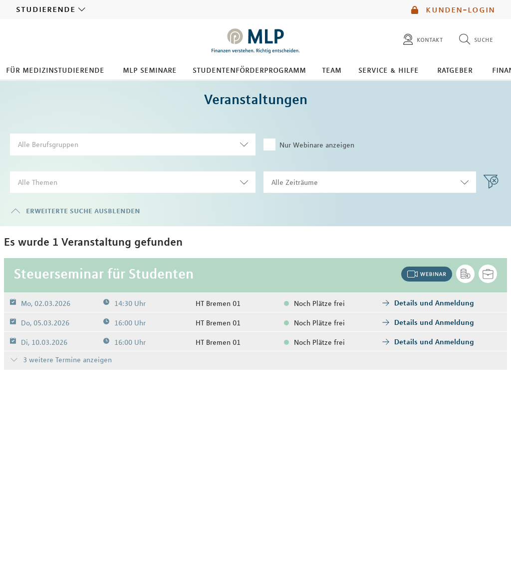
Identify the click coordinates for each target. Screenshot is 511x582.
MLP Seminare (150, 69)
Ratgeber (455, 69)
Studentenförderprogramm (249, 69)
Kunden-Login (453, 9)
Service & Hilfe (388, 69)
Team (331, 69)
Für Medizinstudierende (55, 69)
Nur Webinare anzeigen (308, 144)
